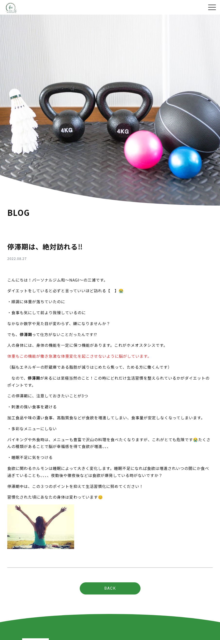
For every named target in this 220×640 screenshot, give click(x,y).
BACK (110, 588)
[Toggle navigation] (212, 7)
